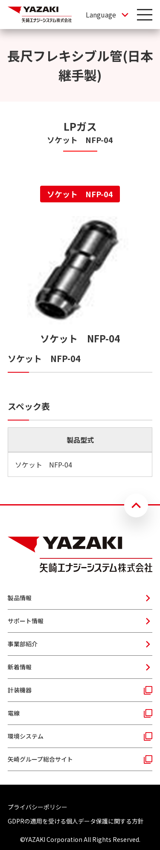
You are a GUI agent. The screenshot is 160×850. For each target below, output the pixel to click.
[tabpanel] (80, 346)
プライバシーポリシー (37, 807)
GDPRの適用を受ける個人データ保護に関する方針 (76, 821)
